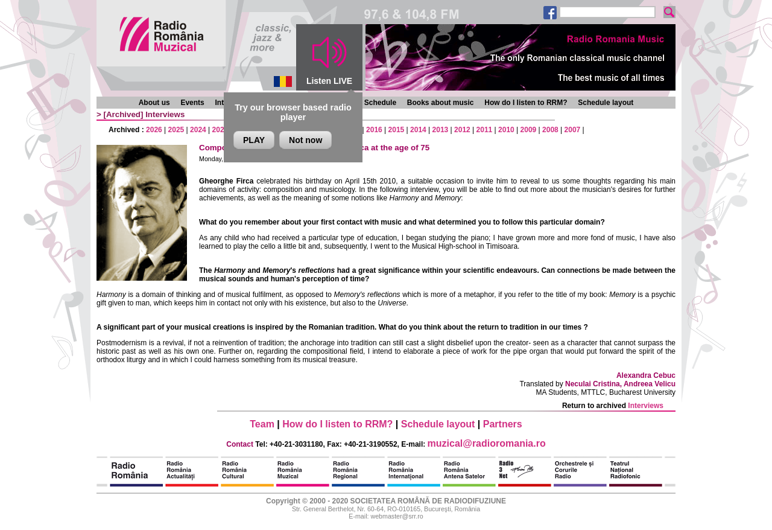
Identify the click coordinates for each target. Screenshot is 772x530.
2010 (506, 130)
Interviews (165, 114)
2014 (418, 130)
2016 (374, 130)
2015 (396, 130)
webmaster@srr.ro (396, 516)
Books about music (440, 102)
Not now (305, 140)
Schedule (380, 102)
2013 (440, 130)
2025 (176, 130)
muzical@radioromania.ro (487, 443)
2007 (573, 130)
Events (192, 102)
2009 (528, 130)
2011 (484, 130)
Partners (502, 424)
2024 (198, 130)
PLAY (254, 140)
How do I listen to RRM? (525, 102)
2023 (220, 130)
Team (262, 424)
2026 (154, 130)
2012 (462, 130)
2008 (550, 130)
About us (154, 102)
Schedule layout (605, 102)
